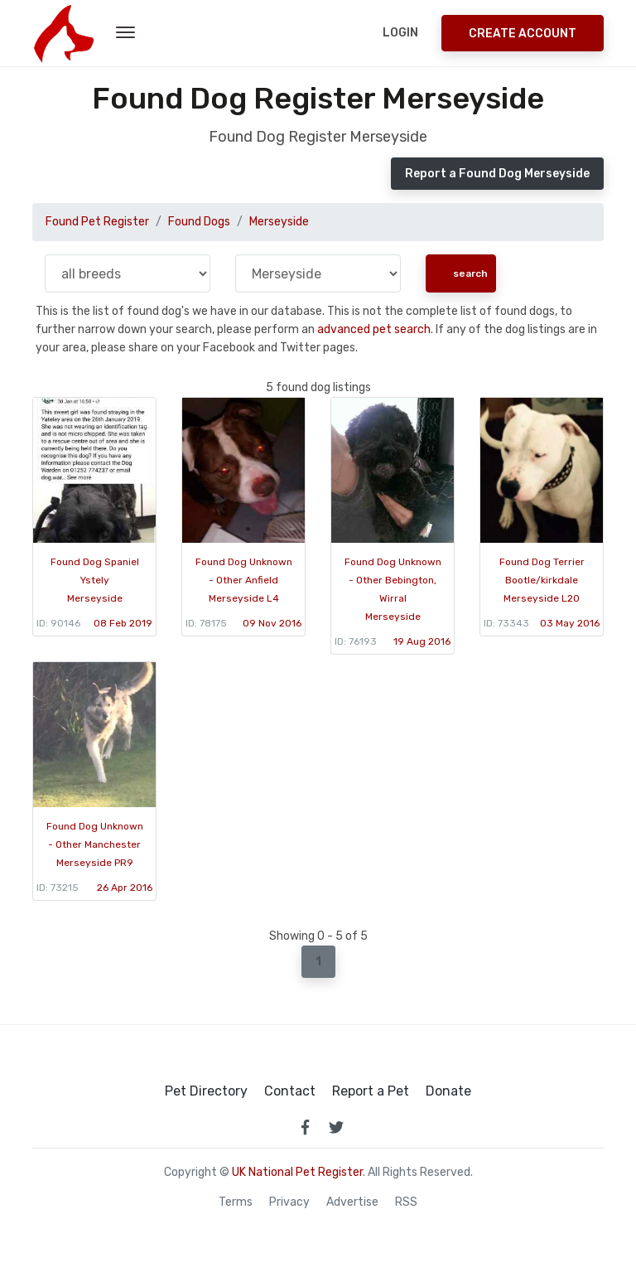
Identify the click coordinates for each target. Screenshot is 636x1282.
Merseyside (279, 222)
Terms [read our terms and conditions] (236, 1202)
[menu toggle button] (125, 33)
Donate (448, 1091)
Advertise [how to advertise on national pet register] (352, 1202)
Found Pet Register (97, 222)
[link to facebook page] (305, 1127)
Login (400, 33)
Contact (290, 1091)
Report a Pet (370, 1091)
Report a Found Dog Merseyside (497, 174)
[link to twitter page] (336, 1127)
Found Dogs (199, 222)
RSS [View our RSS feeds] (406, 1202)
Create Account (522, 34)
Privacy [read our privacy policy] (289, 1202)
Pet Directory (206, 1091)
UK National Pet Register (297, 1172)
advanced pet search (374, 329)
